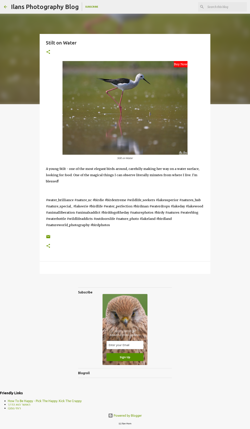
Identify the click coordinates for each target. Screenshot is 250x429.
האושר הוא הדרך (19, 404)
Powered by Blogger (125, 415)
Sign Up (125, 357)
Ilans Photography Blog (45, 6)
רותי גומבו (14, 408)
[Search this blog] (226, 7)
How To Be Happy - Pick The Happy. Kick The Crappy (45, 401)
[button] (48, 52)
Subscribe (91, 6)
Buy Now (181, 64)
